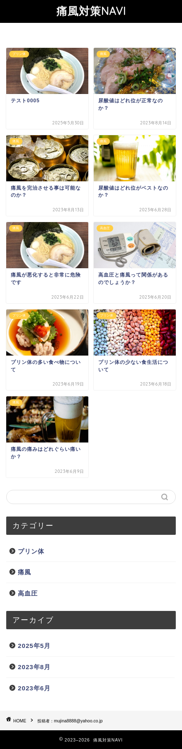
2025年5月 (34, 645)
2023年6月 (34, 688)
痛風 (24, 572)
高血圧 (28, 593)
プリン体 (31, 551)
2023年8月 (34, 666)
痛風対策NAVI (91, 10)
